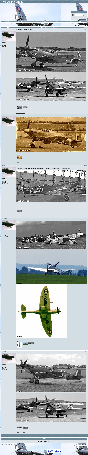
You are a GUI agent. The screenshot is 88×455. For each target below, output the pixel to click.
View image (18, 111)
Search (32, 21)
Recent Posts (68, 21)
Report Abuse (43, 452)
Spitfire (11, 23)
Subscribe (84, 444)
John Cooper (4, 29)
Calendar (56, 21)
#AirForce (22, 168)
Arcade (80, 21)
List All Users (19, 21)
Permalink (85, 29)
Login (84, 15)
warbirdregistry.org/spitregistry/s (65, 168)
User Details (44, 21)
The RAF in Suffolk (5, 23)
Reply (85, 25)
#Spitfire (57, 168)
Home (7, 21)
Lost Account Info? (82, 19)
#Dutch (18, 168)
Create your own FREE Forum (40, 450)
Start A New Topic (79, 25)
